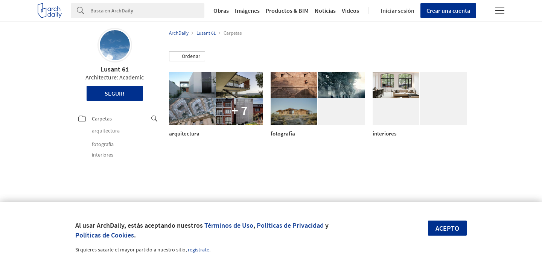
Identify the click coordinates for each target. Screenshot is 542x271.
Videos (350, 11)
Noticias (325, 11)
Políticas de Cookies (104, 235)
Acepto (447, 228)
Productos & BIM (287, 11)
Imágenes (247, 11)
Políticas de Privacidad (290, 225)
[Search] (147, 10)
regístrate (198, 249)
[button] (187, 56)
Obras (221, 11)
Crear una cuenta (448, 10)
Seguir (115, 93)
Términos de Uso (228, 225)
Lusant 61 (114, 69)
